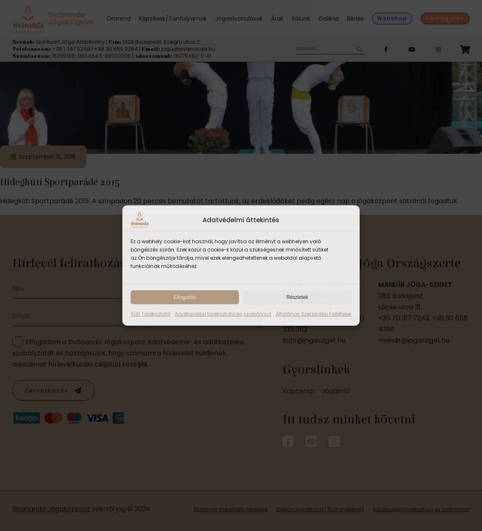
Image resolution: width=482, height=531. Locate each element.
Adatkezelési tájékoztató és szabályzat (223, 313)
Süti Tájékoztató (151, 313)
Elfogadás (185, 297)
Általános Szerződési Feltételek (313, 313)
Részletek (297, 297)
